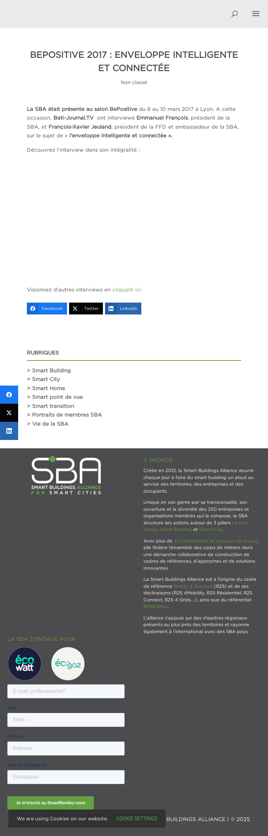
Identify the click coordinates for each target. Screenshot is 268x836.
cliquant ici (126, 289)
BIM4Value (155, 606)
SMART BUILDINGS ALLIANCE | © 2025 (197, 819)
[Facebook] (47, 308)
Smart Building (175, 529)
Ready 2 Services (193, 586)
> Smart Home (46, 388)
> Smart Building (49, 370)
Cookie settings (136, 818)
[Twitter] (86, 308)
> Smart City (43, 379)
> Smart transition (50, 406)
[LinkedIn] (123, 308)
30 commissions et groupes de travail (215, 540)
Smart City (211, 529)
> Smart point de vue (55, 397)
